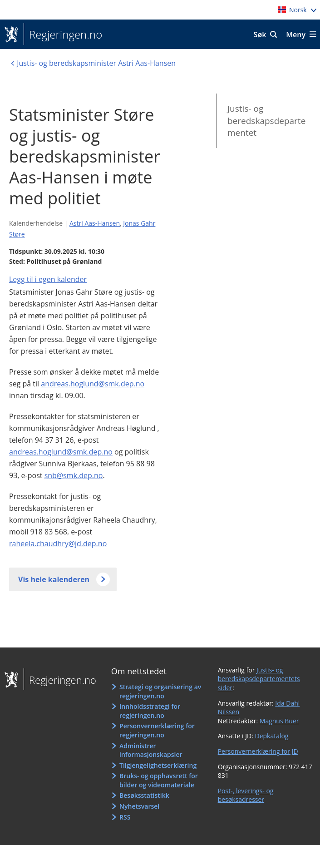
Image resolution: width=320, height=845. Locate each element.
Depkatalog (271, 735)
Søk (260, 35)
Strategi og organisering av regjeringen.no (160, 691)
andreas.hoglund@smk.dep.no (92, 384)
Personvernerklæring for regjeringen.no (157, 730)
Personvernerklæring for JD (258, 751)
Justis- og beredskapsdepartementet (266, 120)
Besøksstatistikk (144, 795)
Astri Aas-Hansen (94, 223)
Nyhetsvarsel (139, 806)
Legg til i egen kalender (48, 279)
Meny (295, 35)
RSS (124, 817)
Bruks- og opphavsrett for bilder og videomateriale (158, 780)
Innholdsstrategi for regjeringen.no (149, 711)
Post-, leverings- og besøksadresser (246, 795)
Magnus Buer (279, 721)
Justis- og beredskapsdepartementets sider (259, 679)
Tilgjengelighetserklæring (158, 765)
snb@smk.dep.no (73, 475)
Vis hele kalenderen (53, 579)
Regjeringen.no (63, 34)
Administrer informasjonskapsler (150, 750)
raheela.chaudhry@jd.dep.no (58, 544)
